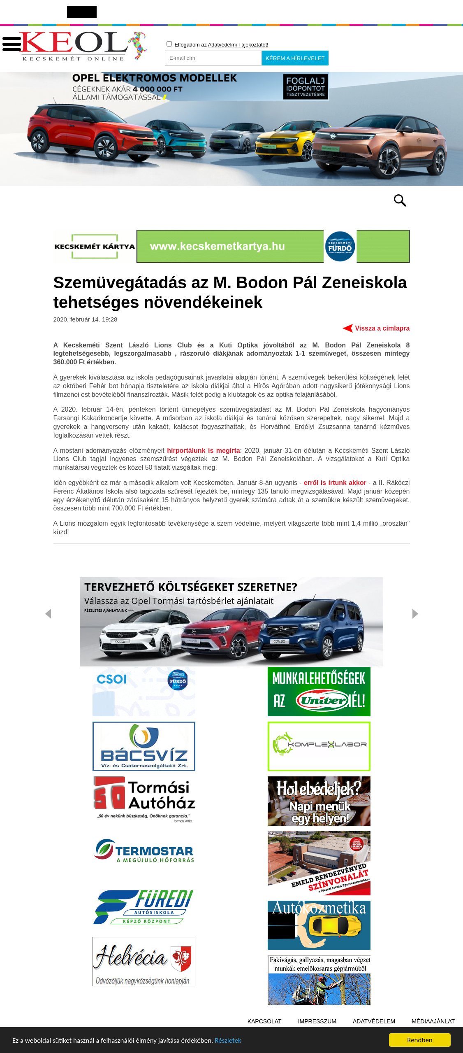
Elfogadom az (218, 44)
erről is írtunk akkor (335, 482)
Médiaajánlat (433, 1021)
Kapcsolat (265, 1021)
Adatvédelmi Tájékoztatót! (238, 45)
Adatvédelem (374, 1021)
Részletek (228, 1041)
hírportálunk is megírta (203, 450)
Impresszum (317, 1021)
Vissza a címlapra (382, 328)
